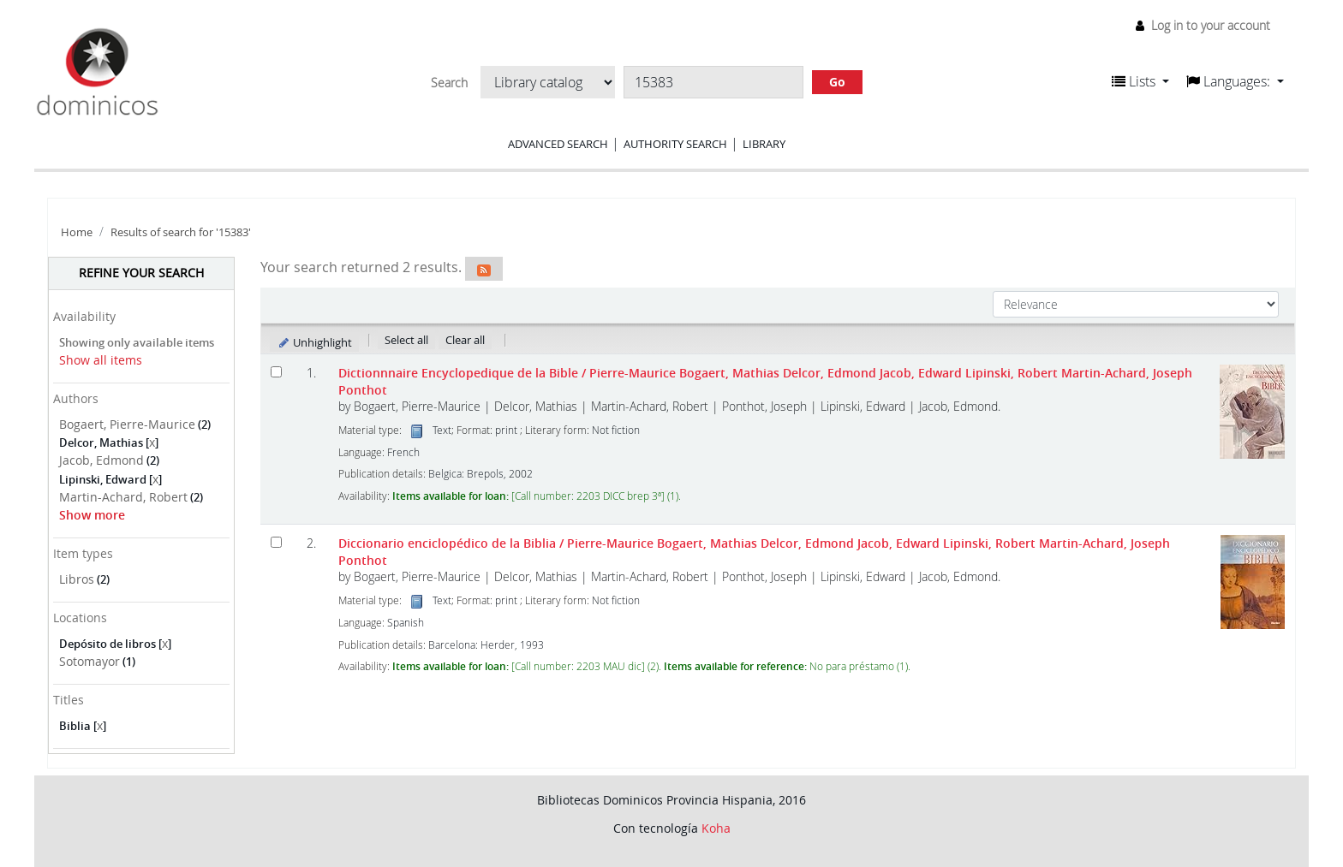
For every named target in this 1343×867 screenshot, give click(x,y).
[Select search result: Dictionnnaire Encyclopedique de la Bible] (276, 371)
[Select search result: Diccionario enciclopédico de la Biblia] (276, 542)
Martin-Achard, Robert (123, 497)
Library (764, 143)
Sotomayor (89, 661)
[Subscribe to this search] (484, 269)
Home (77, 232)
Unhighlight (315, 342)
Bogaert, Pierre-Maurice (127, 424)
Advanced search (558, 143)
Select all (406, 339)
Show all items (100, 360)
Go (837, 82)
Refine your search (141, 272)
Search (449, 83)
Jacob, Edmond (101, 460)
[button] (1140, 81)
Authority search (675, 143)
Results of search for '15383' (180, 232)
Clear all (465, 339)
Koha (716, 828)
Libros (76, 579)
